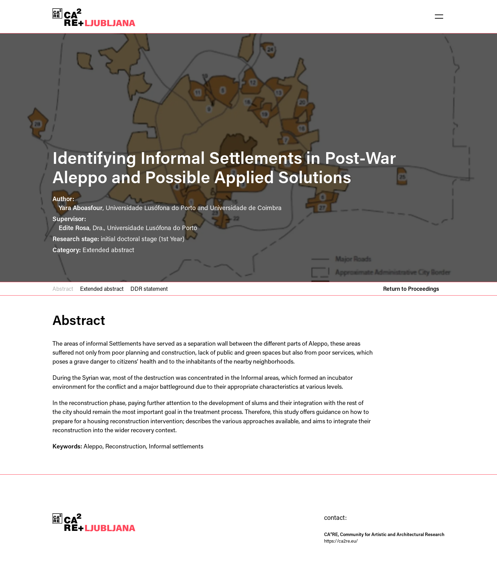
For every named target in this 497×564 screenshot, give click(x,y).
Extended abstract (102, 288)
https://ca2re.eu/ (341, 541)
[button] (439, 16)
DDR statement (149, 288)
